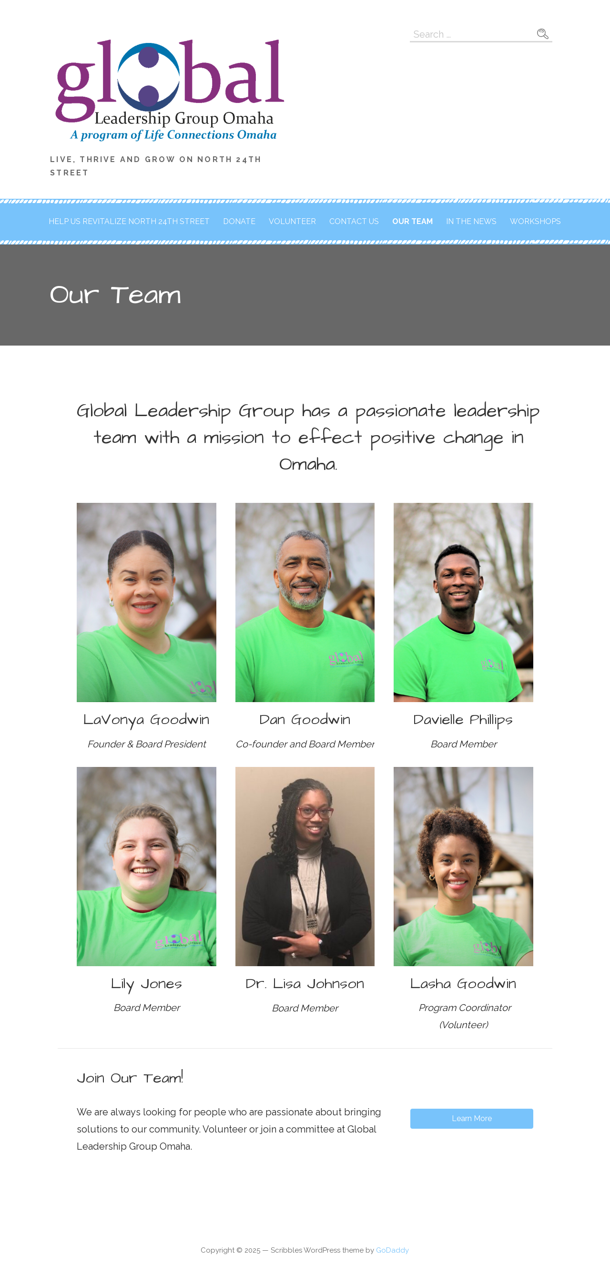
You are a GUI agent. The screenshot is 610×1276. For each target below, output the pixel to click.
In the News (471, 221)
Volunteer (292, 221)
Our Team (412, 221)
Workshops (535, 221)
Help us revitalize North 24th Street (129, 221)
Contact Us (354, 221)
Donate (239, 221)
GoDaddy (392, 1250)
